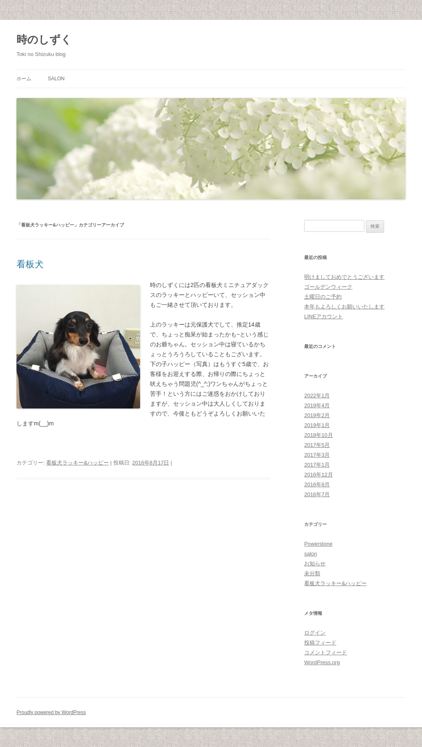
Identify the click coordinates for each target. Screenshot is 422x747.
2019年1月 (317, 425)
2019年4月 (317, 405)
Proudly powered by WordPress (51, 712)
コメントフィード (325, 652)
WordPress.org (322, 662)
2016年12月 (318, 475)
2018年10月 (318, 435)
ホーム (23, 79)
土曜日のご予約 (323, 297)
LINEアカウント (323, 316)
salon (56, 79)
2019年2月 (317, 415)
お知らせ (315, 563)
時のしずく (44, 39)
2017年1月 (317, 465)
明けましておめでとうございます (344, 277)
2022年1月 (317, 395)
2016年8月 (317, 484)
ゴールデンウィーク (328, 287)
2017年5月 (317, 445)
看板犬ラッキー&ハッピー (77, 463)
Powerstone (318, 544)
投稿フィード (320, 643)
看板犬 (30, 264)
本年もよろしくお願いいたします (344, 306)
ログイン (315, 633)
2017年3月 (317, 455)
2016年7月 (317, 494)
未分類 (312, 573)
